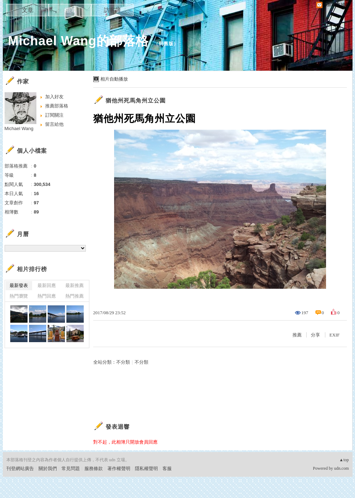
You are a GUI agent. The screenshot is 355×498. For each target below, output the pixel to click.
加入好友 (54, 96)
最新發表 (19, 285)
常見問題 (70, 468)
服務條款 (93, 468)
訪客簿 (112, 10)
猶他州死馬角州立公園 (136, 101)
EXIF (335, 335)
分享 (315, 335)
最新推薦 (74, 285)
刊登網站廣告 (20, 468)
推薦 (297, 335)
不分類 (123, 362)
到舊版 (166, 43)
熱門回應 (46, 296)
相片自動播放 (114, 79)
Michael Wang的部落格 (78, 41)
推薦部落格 (56, 106)
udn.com (341, 468)
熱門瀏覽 (19, 296)
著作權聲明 (118, 468)
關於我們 (48, 468)
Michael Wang (19, 128)
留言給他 (54, 124)
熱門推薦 (74, 296)
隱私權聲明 (146, 468)
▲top (344, 459)
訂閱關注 (54, 115)
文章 (27, 10)
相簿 (70, 10)
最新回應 (46, 285)
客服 (167, 468)
